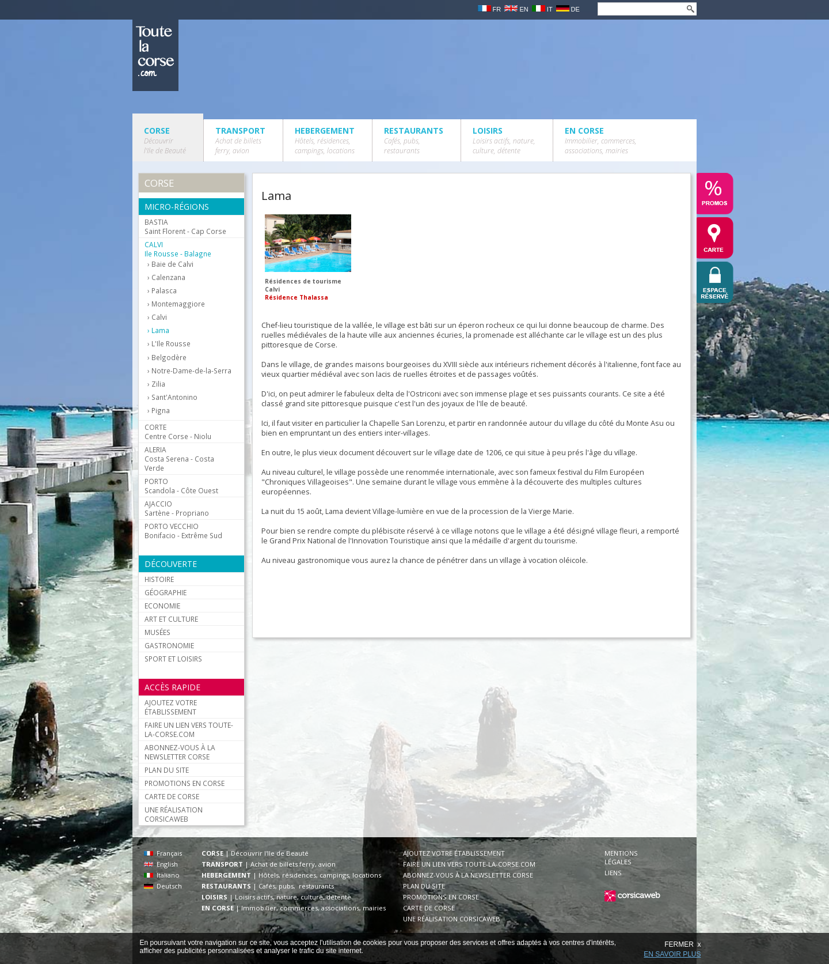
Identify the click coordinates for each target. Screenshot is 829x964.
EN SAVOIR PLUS (672, 954)
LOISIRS (504, 140)
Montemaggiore (178, 304)
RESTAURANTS (413, 140)
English (161, 864)
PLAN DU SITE (166, 769)
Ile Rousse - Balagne (177, 249)
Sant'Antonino (174, 397)
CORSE (165, 140)
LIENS (613, 872)
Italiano (162, 875)
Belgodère (169, 357)
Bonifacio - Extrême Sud (183, 530)
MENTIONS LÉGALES (621, 857)
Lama (160, 330)
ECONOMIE (162, 605)
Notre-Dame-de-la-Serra (191, 371)
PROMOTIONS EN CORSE (184, 783)
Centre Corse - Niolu (177, 431)
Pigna (160, 410)
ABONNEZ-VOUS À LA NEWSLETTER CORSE (179, 752)
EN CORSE (601, 140)
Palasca (164, 290)
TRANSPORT (240, 140)
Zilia (158, 384)
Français (163, 853)
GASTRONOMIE (169, 645)
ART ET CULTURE (171, 618)
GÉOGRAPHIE (165, 592)
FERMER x (682, 944)
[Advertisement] (470, 598)
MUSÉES (157, 632)
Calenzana (168, 277)
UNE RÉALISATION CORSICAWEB (173, 814)
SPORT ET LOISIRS (173, 658)
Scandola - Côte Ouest (181, 486)
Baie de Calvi (172, 264)
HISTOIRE (159, 579)
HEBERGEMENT (325, 140)
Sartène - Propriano (176, 508)
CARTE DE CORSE (171, 796)
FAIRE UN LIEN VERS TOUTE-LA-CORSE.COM (188, 729)
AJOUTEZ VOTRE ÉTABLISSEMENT (170, 707)
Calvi (159, 317)
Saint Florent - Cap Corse (185, 226)
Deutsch (163, 886)
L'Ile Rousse (171, 343)
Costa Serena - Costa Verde (179, 458)
